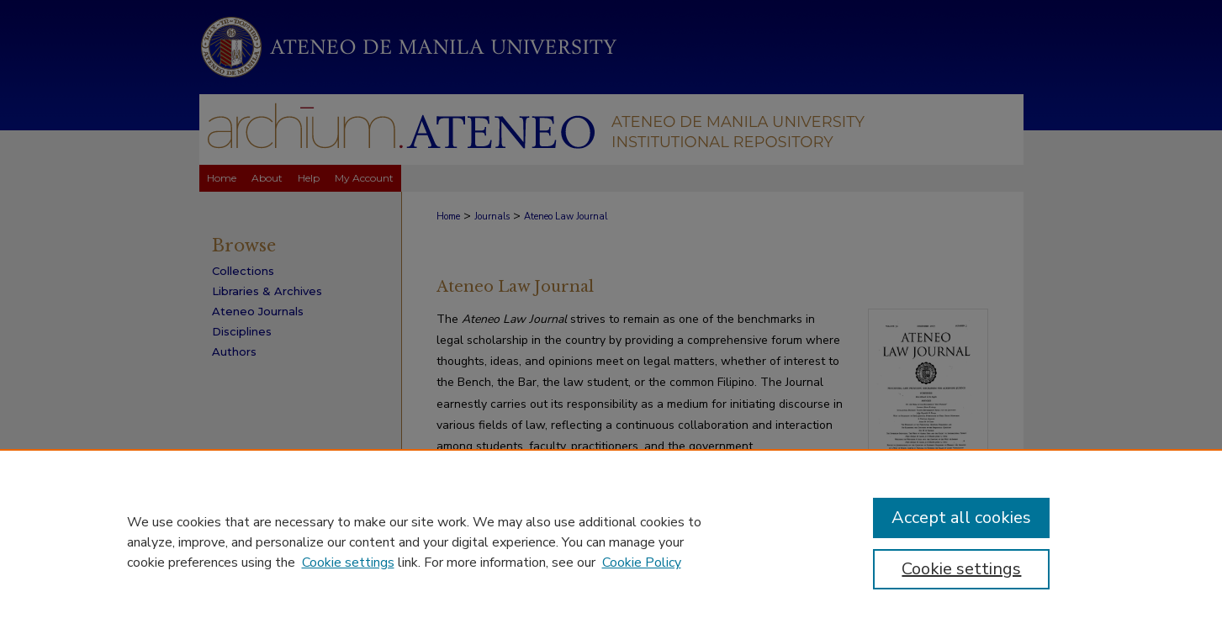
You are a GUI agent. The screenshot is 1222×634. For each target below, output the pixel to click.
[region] (611, 541)
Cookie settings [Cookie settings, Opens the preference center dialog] (961, 568)
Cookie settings (348, 562)
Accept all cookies (961, 517)
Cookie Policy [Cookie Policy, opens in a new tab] (641, 562)
